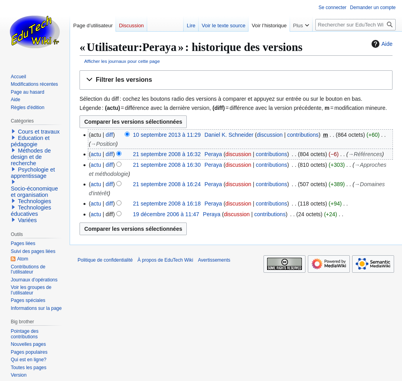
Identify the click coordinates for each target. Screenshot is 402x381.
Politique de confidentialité (105, 260)
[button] (236, 80)
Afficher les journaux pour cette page (122, 61)
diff (109, 135)
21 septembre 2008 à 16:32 (167, 154)
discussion (270, 135)
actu (96, 154)
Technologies (34, 201)
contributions (303, 135)
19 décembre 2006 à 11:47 (166, 214)
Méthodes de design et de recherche (31, 156)
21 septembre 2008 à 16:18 (167, 203)
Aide (381, 44)
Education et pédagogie (30, 141)
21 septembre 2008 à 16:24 (167, 184)
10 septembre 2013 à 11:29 (167, 135)
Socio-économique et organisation (34, 191)
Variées (27, 220)
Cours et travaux (39, 131)
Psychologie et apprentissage (33, 172)
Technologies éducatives (31, 210)
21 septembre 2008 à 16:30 (167, 165)
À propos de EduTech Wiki (165, 260)
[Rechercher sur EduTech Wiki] (355, 24)
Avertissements (214, 260)
